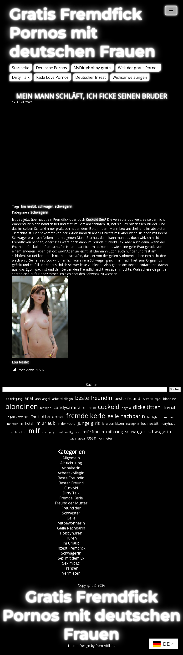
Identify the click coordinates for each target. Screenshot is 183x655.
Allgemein (71, 458)
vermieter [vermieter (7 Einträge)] (105, 438)
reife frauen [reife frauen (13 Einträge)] (93, 431)
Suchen (91, 384)
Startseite (20, 67)
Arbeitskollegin (71, 473)
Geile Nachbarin (71, 528)
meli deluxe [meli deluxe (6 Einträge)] (18, 432)
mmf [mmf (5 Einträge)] (60, 432)
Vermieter (71, 573)
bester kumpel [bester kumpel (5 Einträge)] (151, 399)
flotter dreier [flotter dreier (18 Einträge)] (51, 416)
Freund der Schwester (71, 511)
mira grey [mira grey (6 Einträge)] (48, 432)
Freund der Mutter (71, 503)
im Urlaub (71, 543)
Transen (71, 568)
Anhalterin (71, 468)
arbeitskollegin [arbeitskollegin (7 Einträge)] (62, 399)
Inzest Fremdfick (71, 548)
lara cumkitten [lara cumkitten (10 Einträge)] (113, 423)
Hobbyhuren (71, 533)
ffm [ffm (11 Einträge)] (33, 416)
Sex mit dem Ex (71, 558)
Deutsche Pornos (51, 67)
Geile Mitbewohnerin (71, 521)
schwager (45, 206)
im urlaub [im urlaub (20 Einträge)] (45, 423)
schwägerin (63, 206)
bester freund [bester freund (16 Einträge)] (127, 398)
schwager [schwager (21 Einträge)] (135, 431)
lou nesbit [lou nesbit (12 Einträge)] (149, 423)
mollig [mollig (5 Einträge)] (69, 432)
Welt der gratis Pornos (138, 67)
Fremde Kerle (71, 498)
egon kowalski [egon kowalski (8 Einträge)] (18, 417)
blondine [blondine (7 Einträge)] (169, 399)
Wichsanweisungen (129, 77)
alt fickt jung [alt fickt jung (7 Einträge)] (14, 399)
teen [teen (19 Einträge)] (91, 438)
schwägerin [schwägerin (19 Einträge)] (159, 431)
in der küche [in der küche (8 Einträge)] (67, 423)
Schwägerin (39, 212)
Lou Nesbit (20, 362)
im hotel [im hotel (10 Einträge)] (26, 423)
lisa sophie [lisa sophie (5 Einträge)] (132, 423)
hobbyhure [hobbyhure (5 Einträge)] (154, 417)
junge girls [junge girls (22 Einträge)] (89, 423)
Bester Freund (71, 483)
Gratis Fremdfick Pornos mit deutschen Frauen (82, 33)
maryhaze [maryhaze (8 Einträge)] (168, 423)
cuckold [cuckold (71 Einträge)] (108, 406)
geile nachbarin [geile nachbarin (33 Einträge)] (126, 416)
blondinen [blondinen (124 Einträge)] (21, 406)
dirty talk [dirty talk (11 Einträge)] (170, 407)
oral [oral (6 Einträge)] (77, 432)
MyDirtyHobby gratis (92, 67)
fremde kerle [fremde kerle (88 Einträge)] (85, 415)
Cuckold (71, 488)
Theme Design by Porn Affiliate (91, 645)
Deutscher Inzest (90, 77)
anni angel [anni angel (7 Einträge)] (42, 399)
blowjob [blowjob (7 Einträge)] (45, 408)
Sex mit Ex (71, 563)
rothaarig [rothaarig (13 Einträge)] (114, 431)
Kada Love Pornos (52, 77)
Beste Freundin (71, 478)
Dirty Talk (21, 77)
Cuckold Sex (95, 219)
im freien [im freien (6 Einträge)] (12, 423)
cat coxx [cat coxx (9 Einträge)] (89, 407)
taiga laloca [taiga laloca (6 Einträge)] (77, 438)
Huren (71, 538)
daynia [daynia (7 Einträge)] (126, 408)
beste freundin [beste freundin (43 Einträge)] (93, 398)
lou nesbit (28, 206)
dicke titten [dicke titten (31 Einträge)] (146, 407)
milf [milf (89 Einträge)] (34, 430)
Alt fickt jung (71, 463)
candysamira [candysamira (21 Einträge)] (67, 407)
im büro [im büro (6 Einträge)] (168, 417)
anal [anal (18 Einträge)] (29, 398)
